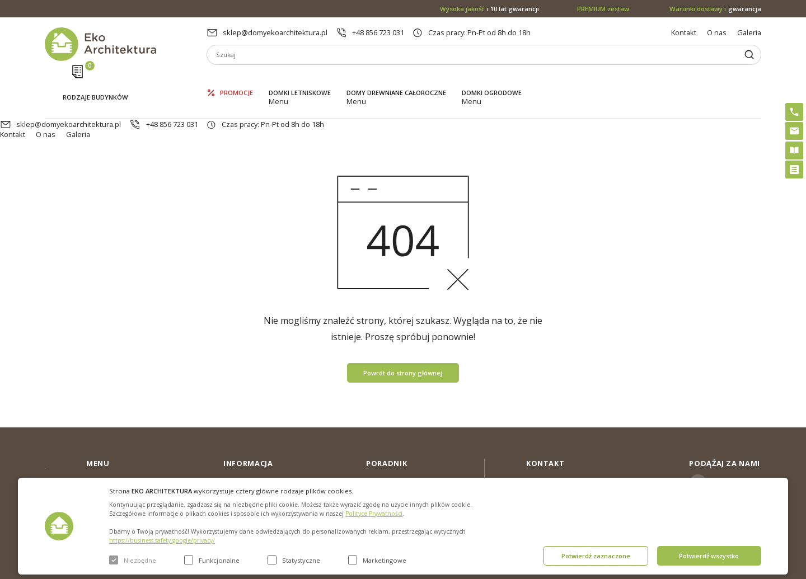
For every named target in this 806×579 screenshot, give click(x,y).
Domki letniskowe (300, 78)
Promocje (236, 78)
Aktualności (242, 457)
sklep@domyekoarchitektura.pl (275, 32)
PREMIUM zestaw (395, 457)
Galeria (749, 32)
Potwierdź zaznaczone (595, 556)
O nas (717, 32)
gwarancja (715, 8)
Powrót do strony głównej (402, 331)
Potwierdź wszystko (709, 556)
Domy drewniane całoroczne (396, 78)
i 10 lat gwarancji (489, 8)
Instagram (730, 441)
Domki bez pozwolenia (404, 439)
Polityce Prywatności (373, 513)
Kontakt (683, 32)
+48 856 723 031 (378, 32)
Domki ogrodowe (492, 78)
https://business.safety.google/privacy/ (162, 540)
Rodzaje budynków (95, 80)
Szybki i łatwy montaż (401, 475)
